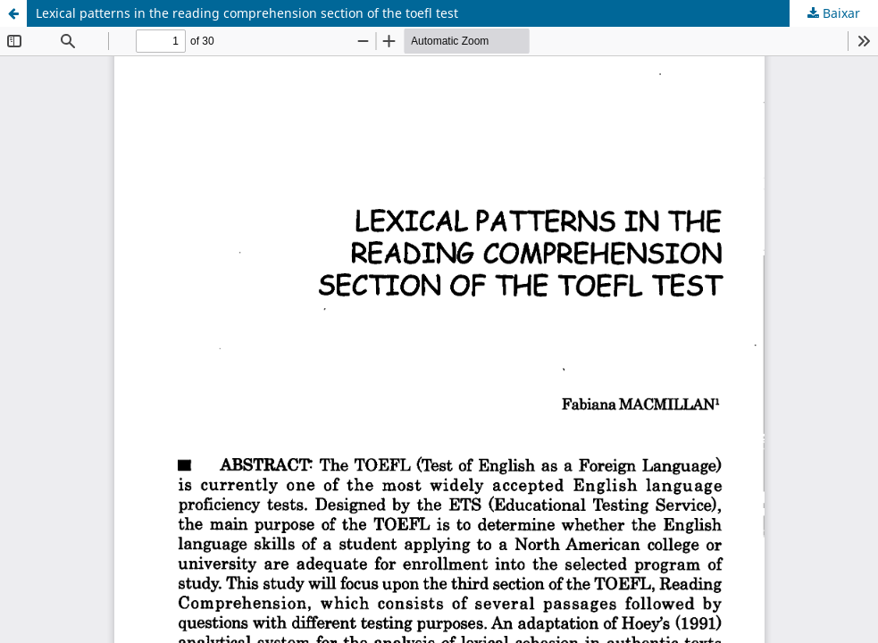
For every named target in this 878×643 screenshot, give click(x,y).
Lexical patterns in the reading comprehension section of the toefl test (247, 12)
